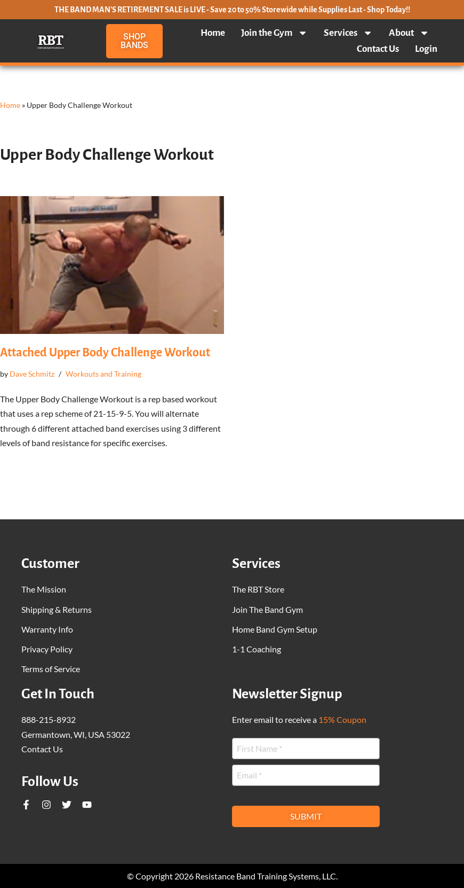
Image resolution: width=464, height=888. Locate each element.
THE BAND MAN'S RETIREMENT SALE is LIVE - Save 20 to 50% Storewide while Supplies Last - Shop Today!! (232, 9)
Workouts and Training (103, 373)
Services (348, 33)
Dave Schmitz (32, 373)
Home (213, 33)
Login (426, 49)
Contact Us (378, 49)
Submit (306, 816)
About (409, 33)
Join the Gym (274, 33)
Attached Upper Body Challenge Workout (105, 352)
